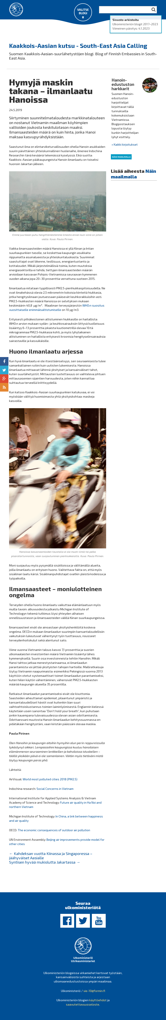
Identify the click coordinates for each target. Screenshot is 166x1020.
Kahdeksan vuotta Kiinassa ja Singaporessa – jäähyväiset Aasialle (50, 855)
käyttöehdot (98, 1000)
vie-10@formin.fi (94, 990)
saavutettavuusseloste (82, 1004)
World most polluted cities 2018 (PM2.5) (50, 779)
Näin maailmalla (121, 156)
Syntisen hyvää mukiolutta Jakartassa (44, 861)
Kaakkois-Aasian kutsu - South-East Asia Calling (78, 45)
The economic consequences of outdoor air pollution (54, 829)
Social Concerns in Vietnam (55, 788)
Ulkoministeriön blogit (30, 29)
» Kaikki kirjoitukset (125, 144)
